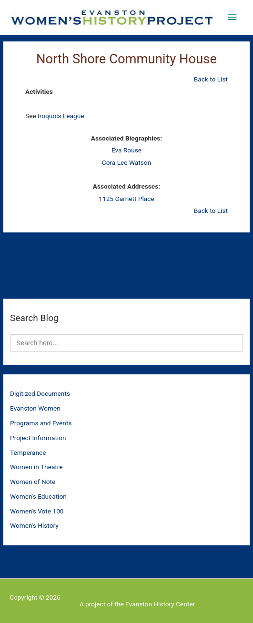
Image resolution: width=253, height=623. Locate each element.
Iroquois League (61, 116)
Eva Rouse (126, 150)
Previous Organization (40, 250)
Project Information (38, 438)
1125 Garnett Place (126, 198)
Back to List (211, 79)
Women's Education (38, 496)
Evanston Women (35, 408)
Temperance (28, 452)
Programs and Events (40, 423)
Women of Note (32, 481)
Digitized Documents (40, 393)
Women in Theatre (36, 467)
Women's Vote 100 (36, 511)
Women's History (34, 525)
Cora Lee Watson (126, 162)
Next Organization (219, 250)
